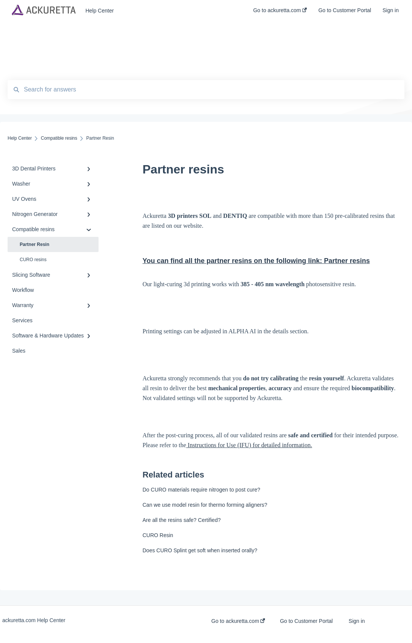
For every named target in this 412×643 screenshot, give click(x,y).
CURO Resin (158, 535)
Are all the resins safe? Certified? (182, 520)
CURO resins (33, 259)
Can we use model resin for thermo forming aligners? (205, 505)
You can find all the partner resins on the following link (233, 261)
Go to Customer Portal (306, 621)
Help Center (99, 11)
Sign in (357, 621)
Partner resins (347, 261)
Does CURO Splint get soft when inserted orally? (200, 550)
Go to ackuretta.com (238, 621)
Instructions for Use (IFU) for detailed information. (249, 445)
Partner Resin (34, 244)
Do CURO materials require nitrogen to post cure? (201, 490)
